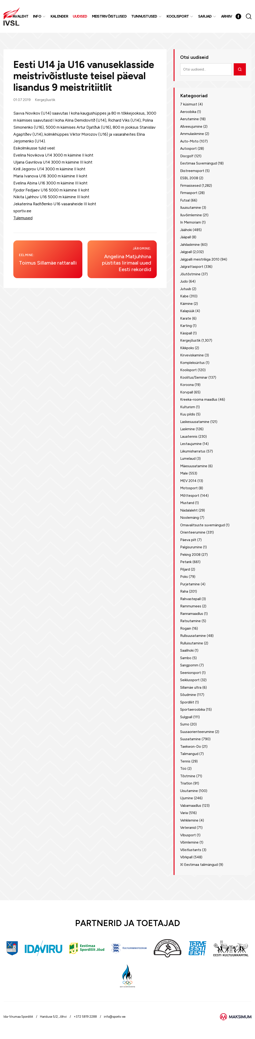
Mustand (187, 503)
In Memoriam (190, 222)
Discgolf (186, 156)
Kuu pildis (187, 414)
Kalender (59, 16)
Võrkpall (186, 857)
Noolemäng (189, 518)
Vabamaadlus (190, 806)
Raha (184, 591)
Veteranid (188, 828)
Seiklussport (190, 680)
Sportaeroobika (192, 709)
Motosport (189, 488)
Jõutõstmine (190, 274)
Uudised (80, 16)
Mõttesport (189, 495)
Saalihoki (187, 650)
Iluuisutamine (190, 208)
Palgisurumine (191, 547)
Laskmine (187, 429)
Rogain (185, 628)
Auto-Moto (189, 141)
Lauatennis (188, 436)
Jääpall (185, 237)
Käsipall (186, 333)
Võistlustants (190, 850)
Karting (186, 326)
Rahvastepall (190, 599)
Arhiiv (226, 16)
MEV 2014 (188, 481)
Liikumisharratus (192, 451)
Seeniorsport (190, 673)
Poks (184, 577)
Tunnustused (144, 16)
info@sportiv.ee (114, 1016)
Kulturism (187, 407)
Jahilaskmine (190, 245)
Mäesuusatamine (193, 466)
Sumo (184, 724)
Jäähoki (186, 230)
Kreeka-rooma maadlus (198, 399)
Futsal (185, 200)
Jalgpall (186, 252)
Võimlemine (189, 842)
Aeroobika (188, 112)
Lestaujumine (191, 444)
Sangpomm (189, 665)
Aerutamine (189, 119)
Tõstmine (187, 776)
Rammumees (190, 606)
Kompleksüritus (192, 363)
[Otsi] (240, 69)
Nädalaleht (189, 510)
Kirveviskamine (192, 355)
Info (37, 16)
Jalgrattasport (191, 267)
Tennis (185, 761)
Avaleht (20, 16)
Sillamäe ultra (190, 687)
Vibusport (188, 835)
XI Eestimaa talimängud (199, 865)
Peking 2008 (190, 555)
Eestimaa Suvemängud (198, 163)
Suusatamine (190, 739)
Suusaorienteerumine (197, 732)
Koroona (187, 385)
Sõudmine (188, 695)
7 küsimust (188, 104)
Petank (186, 562)
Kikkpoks (187, 348)
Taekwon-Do (190, 746)
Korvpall (186, 392)
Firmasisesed (190, 185)
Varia (184, 813)
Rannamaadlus (191, 614)
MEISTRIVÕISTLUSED (109, 16)
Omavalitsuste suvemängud (202, 525)
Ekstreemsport (192, 171)
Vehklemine (189, 820)
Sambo (185, 658)
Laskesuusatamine (194, 422)
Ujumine (186, 798)
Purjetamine (190, 584)
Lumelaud (188, 458)
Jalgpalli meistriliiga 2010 (199, 259)
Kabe (184, 296)
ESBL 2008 (189, 178)
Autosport (188, 148)
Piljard (185, 569)
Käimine (186, 304)
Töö (183, 768)
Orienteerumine (192, 532)
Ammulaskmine (192, 134)
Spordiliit (187, 702)
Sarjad (205, 16)
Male (184, 473)
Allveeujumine (191, 126)
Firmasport (188, 193)
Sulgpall (186, 717)
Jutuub (185, 289)
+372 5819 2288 (85, 1016)
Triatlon (186, 783)
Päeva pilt (188, 540)
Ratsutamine (190, 621)
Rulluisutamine (191, 643)
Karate (185, 318)
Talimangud (189, 754)
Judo (184, 281)
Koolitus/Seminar (194, 377)
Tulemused (23, 218)
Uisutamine (189, 791)
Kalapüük (187, 311)
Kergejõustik (45, 100)
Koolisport (178, 16)
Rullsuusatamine (193, 636)
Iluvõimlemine (191, 215)
